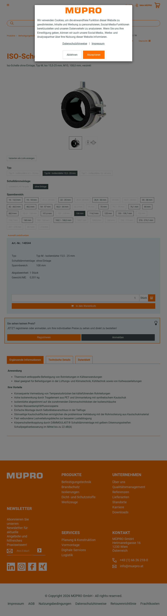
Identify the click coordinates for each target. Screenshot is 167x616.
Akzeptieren (93, 54)
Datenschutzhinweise (74, 43)
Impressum (98, 43)
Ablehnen (72, 54)
